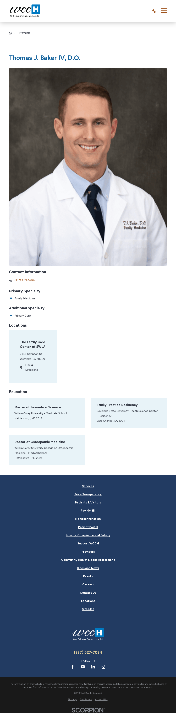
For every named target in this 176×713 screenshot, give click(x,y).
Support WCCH (88, 543)
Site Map (88, 609)
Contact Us (88, 592)
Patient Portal (88, 527)
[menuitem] (72, 700)
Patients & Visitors (88, 502)
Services (88, 486)
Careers (88, 584)
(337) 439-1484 (24, 280)
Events (88, 576)
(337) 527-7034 (88, 652)
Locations (88, 601)
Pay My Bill (88, 510)
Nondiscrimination (88, 518)
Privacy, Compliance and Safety (88, 535)
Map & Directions (31, 367)
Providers (88, 551)
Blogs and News (88, 568)
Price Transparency (88, 494)
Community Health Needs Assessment (88, 559)
